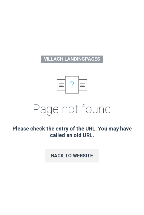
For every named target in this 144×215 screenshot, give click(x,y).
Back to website (72, 156)
